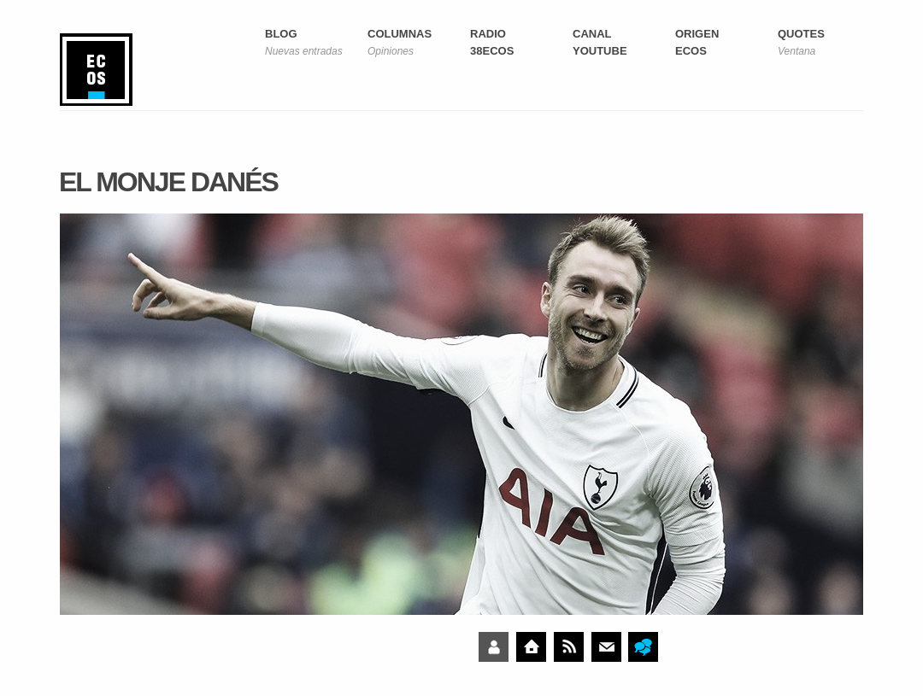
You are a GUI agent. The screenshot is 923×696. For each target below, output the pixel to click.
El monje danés (168, 182)
